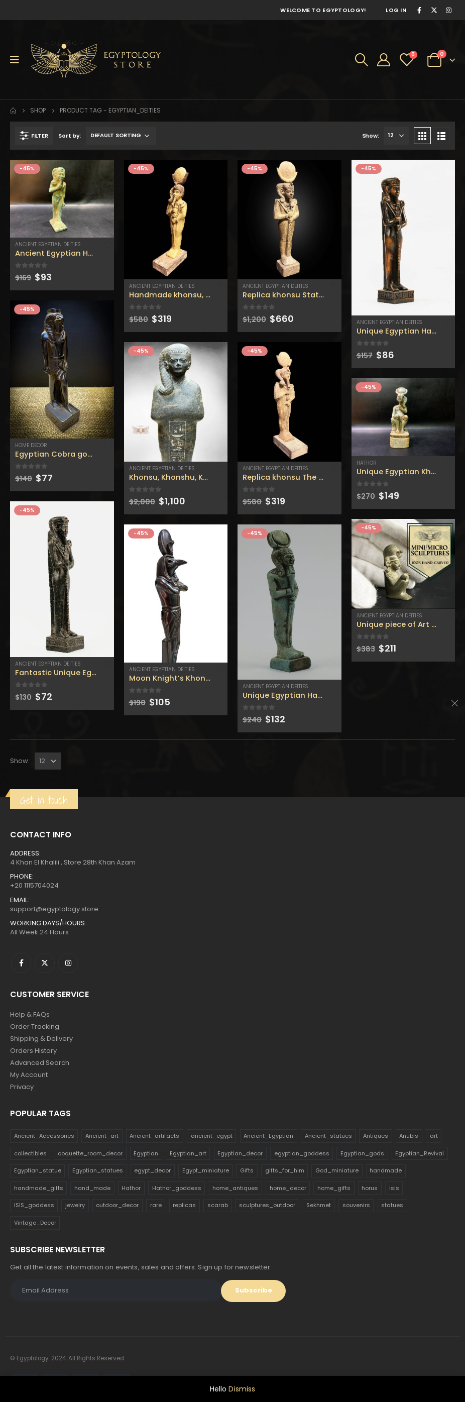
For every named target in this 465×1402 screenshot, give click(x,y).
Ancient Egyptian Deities (48, 244)
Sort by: (69, 136)
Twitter (45, 963)
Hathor (367, 463)
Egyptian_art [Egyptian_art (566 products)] (188, 1153)
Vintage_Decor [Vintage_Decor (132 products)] (35, 1223)
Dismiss (241, 1389)
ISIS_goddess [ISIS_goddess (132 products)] (34, 1205)
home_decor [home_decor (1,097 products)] (288, 1188)
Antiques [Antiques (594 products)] (375, 1136)
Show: (370, 136)
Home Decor (31, 445)
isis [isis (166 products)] (394, 1188)
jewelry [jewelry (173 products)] (75, 1205)
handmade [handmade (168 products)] (386, 1170)
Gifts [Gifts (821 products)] (247, 1170)
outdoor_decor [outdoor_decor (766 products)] (117, 1205)
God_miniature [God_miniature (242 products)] (337, 1170)
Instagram (68, 963)
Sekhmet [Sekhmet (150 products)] (318, 1205)
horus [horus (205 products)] (370, 1188)
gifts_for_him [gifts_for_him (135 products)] (284, 1170)
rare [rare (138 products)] (156, 1205)
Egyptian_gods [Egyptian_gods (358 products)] (362, 1153)
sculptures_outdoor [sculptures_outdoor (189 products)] (267, 1205)
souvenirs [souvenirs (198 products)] (356, 1205)
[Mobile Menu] (18, 59)
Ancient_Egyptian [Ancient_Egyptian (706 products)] (268, 1136)
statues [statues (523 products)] (392, 1205)
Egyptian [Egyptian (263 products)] (146, 1153)
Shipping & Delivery (41, 1038)
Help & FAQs (30, 1014)
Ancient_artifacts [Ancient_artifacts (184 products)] (154, 1136)
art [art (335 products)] (434, 1136)
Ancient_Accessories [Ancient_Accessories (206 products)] (44, 1136)
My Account (29, 1075)
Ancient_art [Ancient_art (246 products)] (102, 1136)
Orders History (33, 1050)
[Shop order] (121, 136)
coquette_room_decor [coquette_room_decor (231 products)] (90, 1153)
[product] (62, 199)
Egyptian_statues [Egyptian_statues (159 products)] (97, 1170)
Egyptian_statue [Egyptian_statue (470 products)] (37, 1170)
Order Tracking (34, 1026)
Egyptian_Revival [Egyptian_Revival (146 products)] (419, 1153)
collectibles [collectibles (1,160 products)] (30, 1153)
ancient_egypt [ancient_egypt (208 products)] (211, 1136)
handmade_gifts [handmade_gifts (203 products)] (38, 1188)
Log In (396, 10)
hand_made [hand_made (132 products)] (92, 1188)
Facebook (21, 963)
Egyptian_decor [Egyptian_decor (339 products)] (240, 1153)
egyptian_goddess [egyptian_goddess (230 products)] (301, 1153)
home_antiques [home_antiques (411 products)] (235, 1188)
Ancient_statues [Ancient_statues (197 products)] (328, 1136)
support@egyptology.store (54, 909)
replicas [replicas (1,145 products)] (184, 1205)
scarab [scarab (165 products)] (217, 1205)
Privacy (22, 1087)
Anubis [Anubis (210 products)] (408, 1136)
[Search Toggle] (361, 59)
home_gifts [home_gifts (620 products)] (334, 1188)
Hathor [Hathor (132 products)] (131, 1188)
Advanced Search (39, 1062)
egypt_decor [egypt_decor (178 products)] (152, 1170)
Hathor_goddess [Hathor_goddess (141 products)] (176, 1188)
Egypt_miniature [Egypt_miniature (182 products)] (205, 1170)
